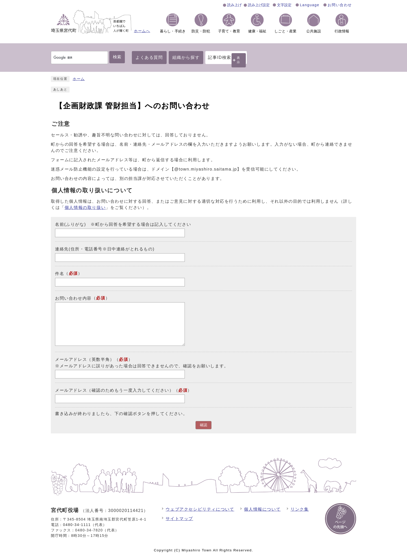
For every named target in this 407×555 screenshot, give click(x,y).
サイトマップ (179, 518)
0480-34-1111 (77, 525)
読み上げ (234, 5)
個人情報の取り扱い (85, 207)
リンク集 (299, 509)
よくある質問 (149, 57)
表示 (238, 60)
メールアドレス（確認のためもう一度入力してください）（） (123, 390)
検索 (117, 57)
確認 (203, 425)
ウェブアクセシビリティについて (200, 509)
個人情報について (262, 509)
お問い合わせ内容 (73, 298)
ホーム (79, 79)
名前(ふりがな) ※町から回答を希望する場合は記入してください (123, 224)
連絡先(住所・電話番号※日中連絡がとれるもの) (104, 249)
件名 (59, 273)
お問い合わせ (340, 5)
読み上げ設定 (259, 5)
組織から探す (186, 57)
